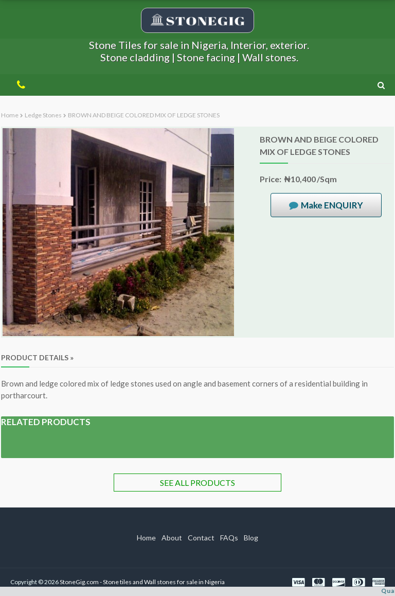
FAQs (229, 537)
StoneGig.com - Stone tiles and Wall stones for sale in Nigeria (142, 582)
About (171, 537)
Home (10, 115)
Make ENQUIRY (332, 205)
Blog (251, 537)
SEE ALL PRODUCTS (197, 482)
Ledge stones (43, 115)
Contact (201, 537)
